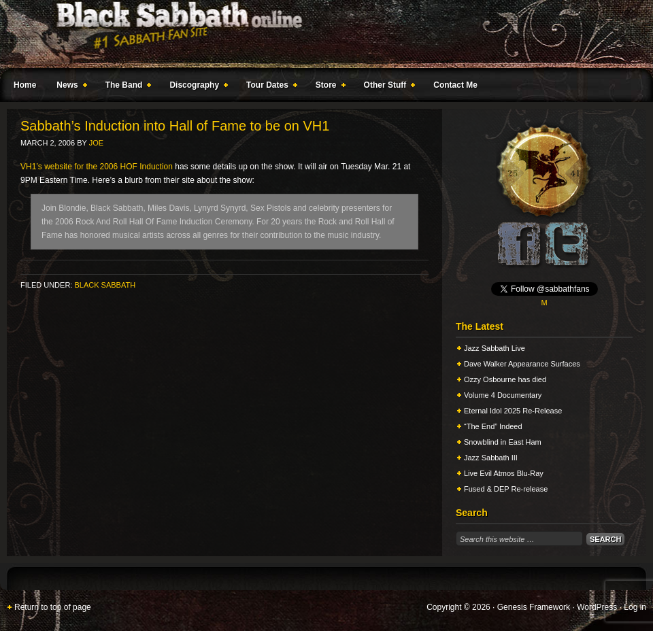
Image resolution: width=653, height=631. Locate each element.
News (69, 87)
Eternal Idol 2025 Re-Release (513, 411)
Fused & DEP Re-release (506, 489)
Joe (96, 143)
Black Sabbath (104, 285)
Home (25, 85)
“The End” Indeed (493, 426)
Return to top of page (52, 607)
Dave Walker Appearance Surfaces (522, 364)
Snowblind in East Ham (502, 442)
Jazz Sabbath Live (494, 348)
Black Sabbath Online (319, 34)
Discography (196, 87)
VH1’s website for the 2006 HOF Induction (96, 166)
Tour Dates (269, 87)
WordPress (597, 607)
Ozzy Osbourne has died (505, 379)
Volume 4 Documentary (502, 395)
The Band (126, 87)
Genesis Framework (533, 607)
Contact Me (455, 85)
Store (328, 87)
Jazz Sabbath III (491, 458)
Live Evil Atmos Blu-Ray (503, 473)
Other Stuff (387, 87)
